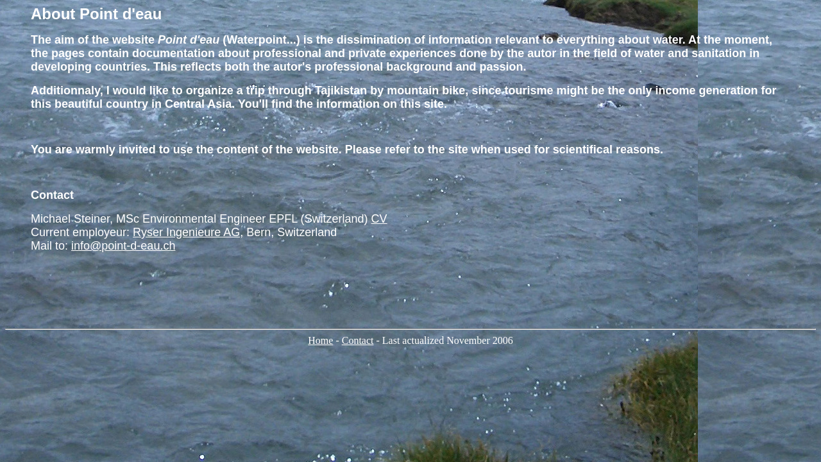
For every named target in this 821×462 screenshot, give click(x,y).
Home (320, 340)
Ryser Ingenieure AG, (188, 232)
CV (379, 218)
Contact (358, 340)
